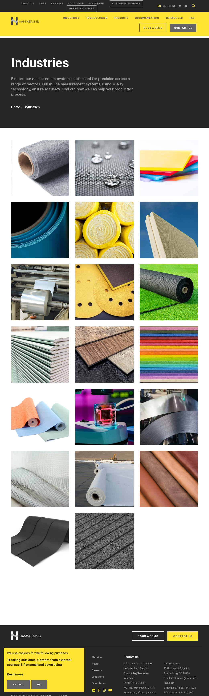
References (174, 18)
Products (121, 18)
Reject (18, 684)
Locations (76, 3)
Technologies (96, 18)
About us (27, 3)
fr (169, 6)
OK (39, 684)
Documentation (147, 18)
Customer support (126, 3)
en (159, 6)
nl (174, 6)
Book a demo (153, 27)
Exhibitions (96, 3)
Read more (15, 674)
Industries (71, 18)
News (42, 3)
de (164, 6)
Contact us (183, 27)
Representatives (81, 8)
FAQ (192, 18)
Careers (57, 3)
